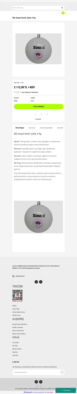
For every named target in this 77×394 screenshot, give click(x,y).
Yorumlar (32, 128)
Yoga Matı (15, 355)
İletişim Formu (16, 315)
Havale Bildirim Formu (18, 312)
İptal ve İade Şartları (18, 331)
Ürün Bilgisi (19, 128)
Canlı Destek (65, 390)
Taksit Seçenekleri (46, 128)
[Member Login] (58, 13)
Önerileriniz (61, 128)
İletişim (14, 306)
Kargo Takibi (15, 309)
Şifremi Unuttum (17, 349)
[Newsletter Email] (38, 372)
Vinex (32, 101)
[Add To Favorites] (29, 114)
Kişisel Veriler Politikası (18, 334)
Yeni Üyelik (15, 342)
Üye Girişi (15, 346)
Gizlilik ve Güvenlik (17, 327)
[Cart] (63, 13)
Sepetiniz (15, 352)
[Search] (38, 8)
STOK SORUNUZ (38, 107)
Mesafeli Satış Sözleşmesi (19, 324)
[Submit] (62, 372)
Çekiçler (33, 98)
